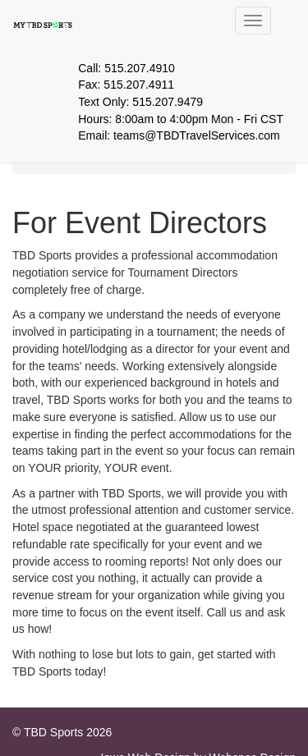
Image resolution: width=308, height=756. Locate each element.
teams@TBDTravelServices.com (196, 135)
